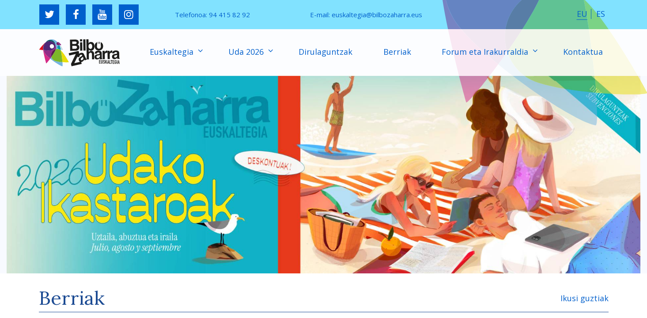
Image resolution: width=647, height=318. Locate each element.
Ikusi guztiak (584, 298)
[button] (323, 174)
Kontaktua (583, 51)
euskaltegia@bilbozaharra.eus (377, 14)
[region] (323, 174)
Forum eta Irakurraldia (486, 51)
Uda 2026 (247, 51)
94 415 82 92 (229, 14)
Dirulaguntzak (325, 51)
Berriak (397, 51)
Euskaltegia (173, 51)
